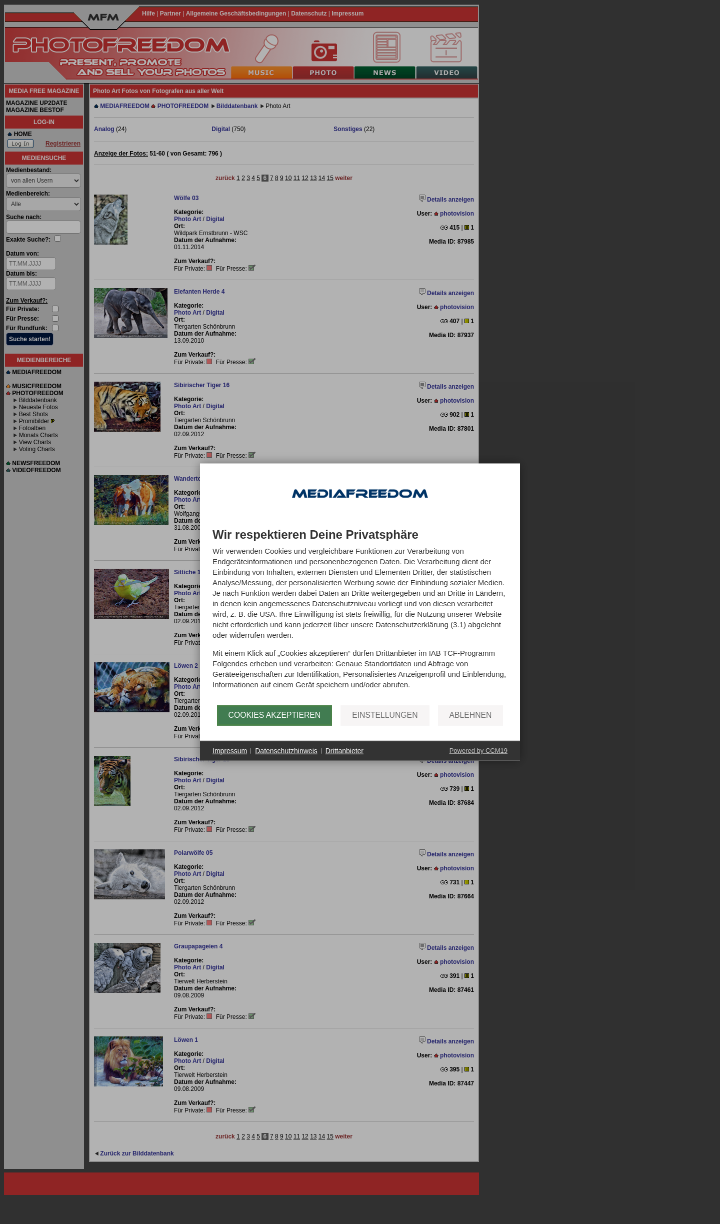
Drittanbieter (345, 750)
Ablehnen (471, 715)
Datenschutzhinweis (286, 750)
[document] (360, 616)
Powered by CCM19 (479, 750)
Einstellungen (385, 715)
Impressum (229, 750)
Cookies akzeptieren (274, 715)
